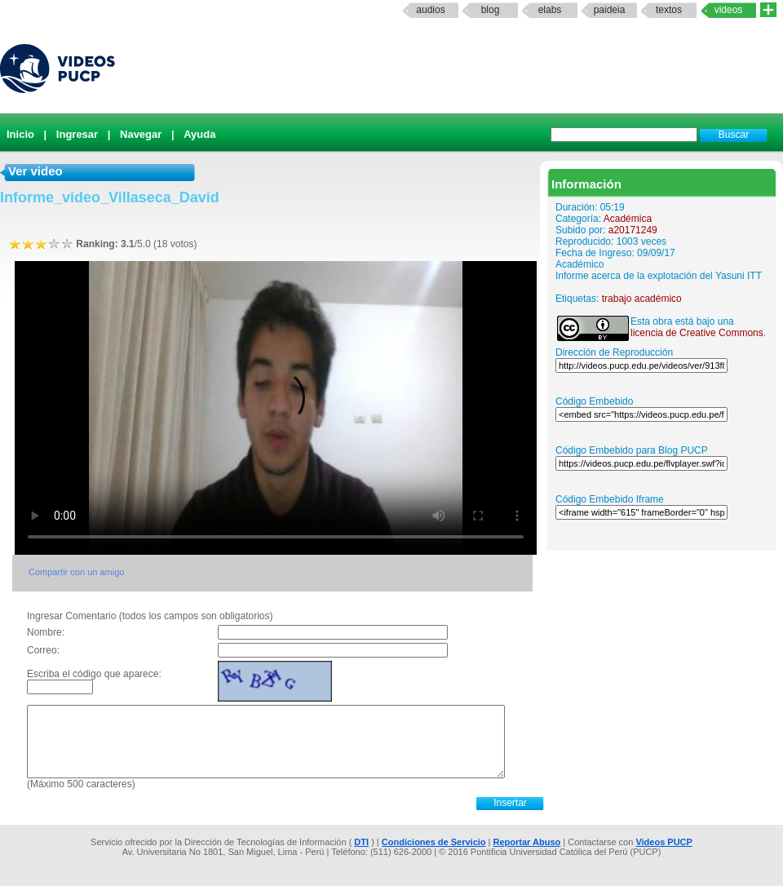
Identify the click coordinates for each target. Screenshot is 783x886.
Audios (430, 10)
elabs (550, 10)
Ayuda (199, 134)
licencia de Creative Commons (696, 333)
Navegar (140, 134)
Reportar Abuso (527, 842)
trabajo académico (642, 298)
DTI (361, 842)
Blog (490, 10)
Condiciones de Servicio (434, 842)
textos (669, 10)
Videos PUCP (663, 842)
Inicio (20, 134)
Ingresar (77, 134)
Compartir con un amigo (76, 572)
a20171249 (632, 230)
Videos (728, 10)
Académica (628, 218)
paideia (610, 10)
